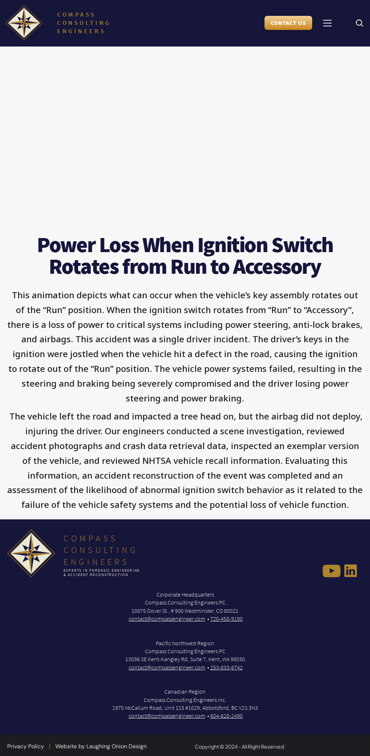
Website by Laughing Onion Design (101, 749)
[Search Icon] (359, 23)
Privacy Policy (25, 749)
